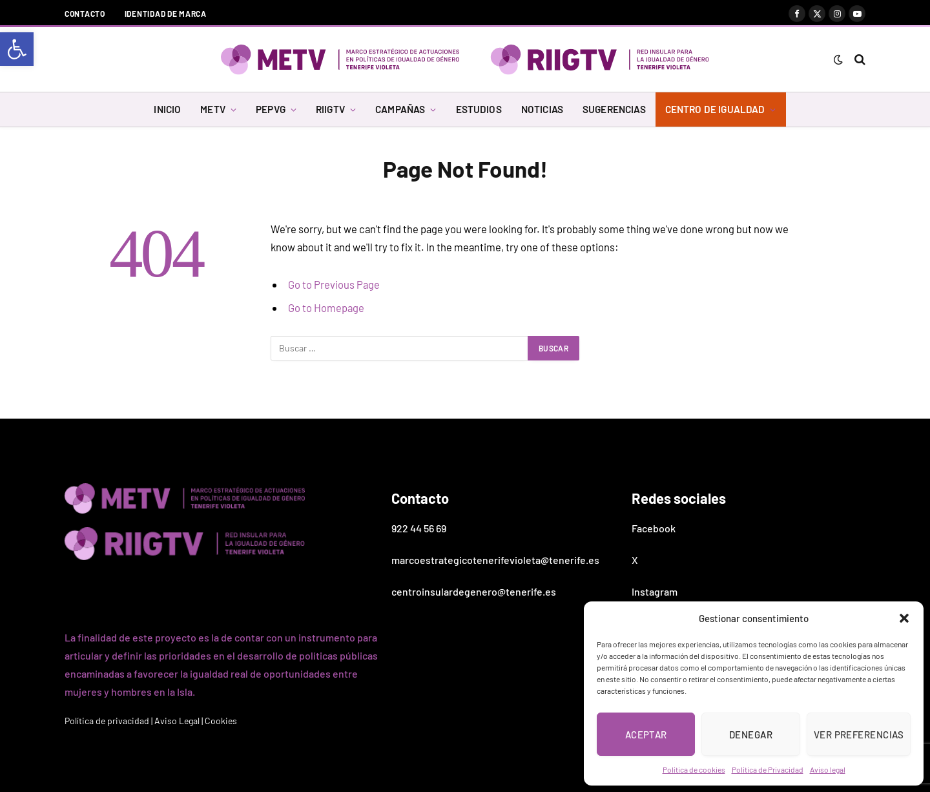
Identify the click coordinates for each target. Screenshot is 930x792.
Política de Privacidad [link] (767, 769)
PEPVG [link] (270, 109)
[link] (17, 49)
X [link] (635, 560)
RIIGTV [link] (330, 109)
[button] (904, 618)
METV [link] (212, 109)
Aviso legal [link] (827, 769)
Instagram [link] (654, 591)
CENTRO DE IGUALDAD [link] (715, 109)
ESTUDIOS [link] (479, 109)
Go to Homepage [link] (326, 307)
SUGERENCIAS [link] (614, 109)
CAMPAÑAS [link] (400, 109)
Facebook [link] (654, 528)
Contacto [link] (85, 13)
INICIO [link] (167, 109)
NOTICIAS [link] (542, 109)
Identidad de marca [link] (166, 13)
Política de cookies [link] (694, 769)
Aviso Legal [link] (177, 720)
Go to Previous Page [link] (334, 284)
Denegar (750, 734)
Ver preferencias (859, 734)
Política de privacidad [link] (107, 720)
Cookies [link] (221, 720)
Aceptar (646, 734)
